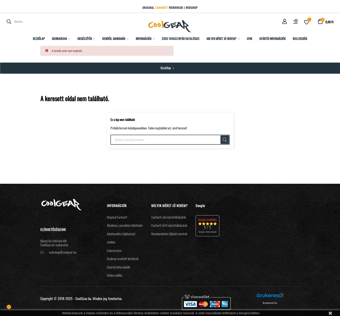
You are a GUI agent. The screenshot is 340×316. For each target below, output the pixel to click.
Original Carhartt (117, 217)
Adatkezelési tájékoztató (121, 233)
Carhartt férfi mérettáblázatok (169, 225)
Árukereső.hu (270, 303)
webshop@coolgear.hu (63, 252)
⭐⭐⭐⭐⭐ (207, 225)
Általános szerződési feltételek (124, 225)
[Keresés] (170, 140)
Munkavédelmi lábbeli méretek (169, 233)
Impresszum (114, 250)
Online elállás (114, 275)
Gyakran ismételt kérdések (122, 258)
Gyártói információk (118, 267)
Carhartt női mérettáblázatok (168, 217)
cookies (111, 241)
